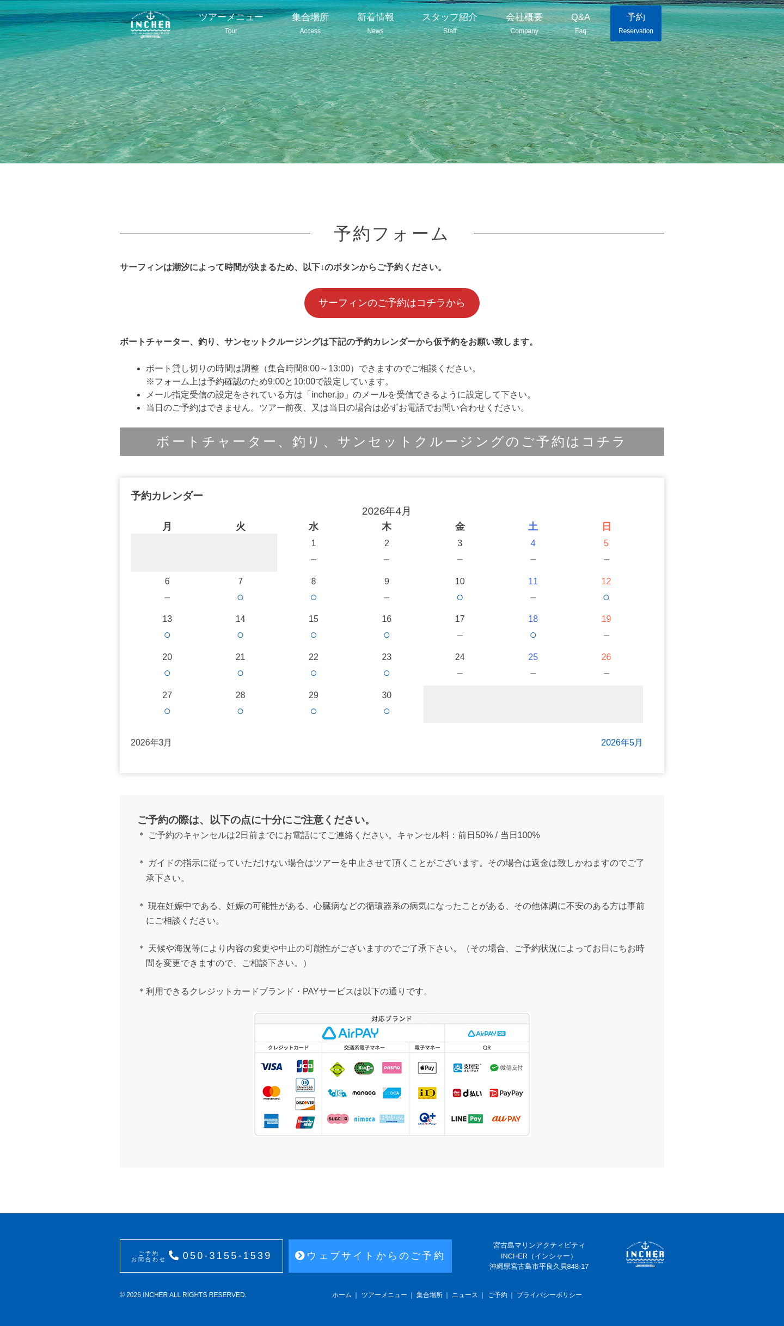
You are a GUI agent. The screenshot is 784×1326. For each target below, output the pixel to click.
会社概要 (522, 24)
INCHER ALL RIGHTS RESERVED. (194, 1295)
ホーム (342, 1295)
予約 (635, 24)
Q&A (579, 24)
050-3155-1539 (201, 1256)
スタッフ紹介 (448, 24)
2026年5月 (622, 742)
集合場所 (309, 24)
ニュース (465, 1295)
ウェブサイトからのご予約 (370, 1255)
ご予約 (497, 1295)
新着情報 (374, 24)
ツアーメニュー (231, 24)
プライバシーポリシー (549, 1295)
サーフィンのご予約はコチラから (391, 302)
